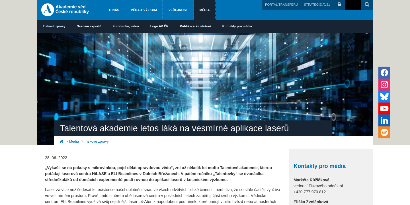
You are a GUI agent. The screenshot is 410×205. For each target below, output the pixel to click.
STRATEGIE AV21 (317, 4)
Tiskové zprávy (54, 26)
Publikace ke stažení (195, 26)
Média (205, 10)
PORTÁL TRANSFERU (281, 4)
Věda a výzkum (144, 10)
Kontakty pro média (237, 26)
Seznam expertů (89, 26)
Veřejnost (178, 10)
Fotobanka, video (126, 26)
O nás (114, 10)
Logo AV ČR (159, 26)
